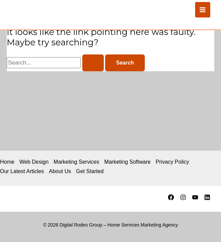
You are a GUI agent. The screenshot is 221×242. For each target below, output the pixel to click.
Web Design (34, 162)
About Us (60, 171)
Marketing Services (76, 162)
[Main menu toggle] (203, 9)
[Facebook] (171, 197)
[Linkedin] (207, 197)
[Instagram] (183, 197)
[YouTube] (195, 197)
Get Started (90, 171)
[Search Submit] (93, 62)
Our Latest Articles (22, 171)
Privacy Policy (172, 162)
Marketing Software (127, 162)
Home (7, 162)
